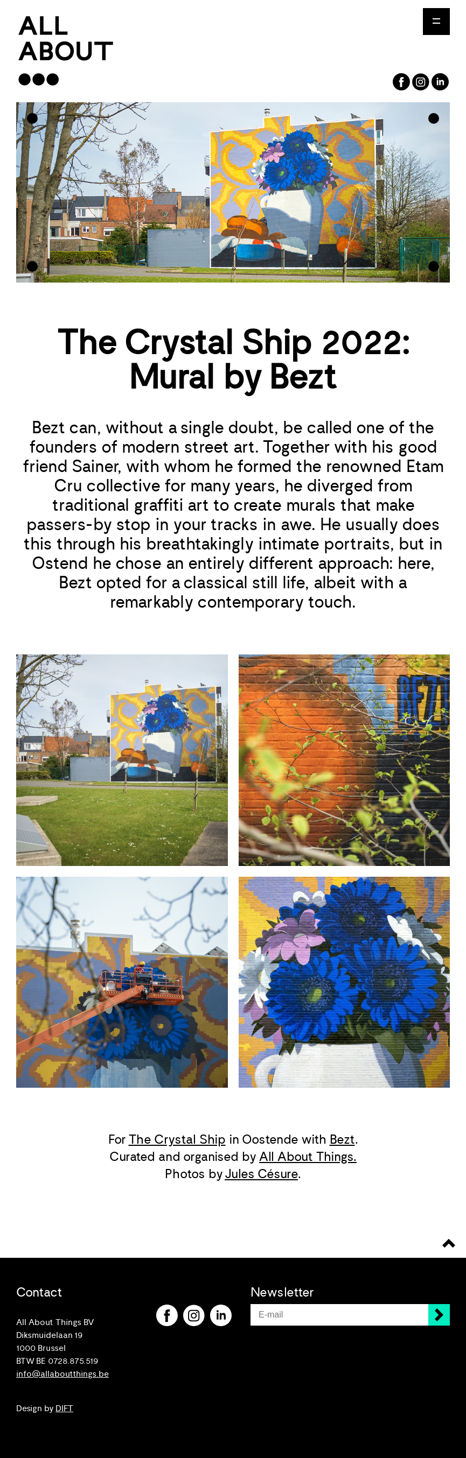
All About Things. (308, 1156)
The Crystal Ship (177, 1139)
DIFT (64, 1408)
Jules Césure (261, 1173)
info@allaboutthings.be (62, 1374)
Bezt (342, 1139)
